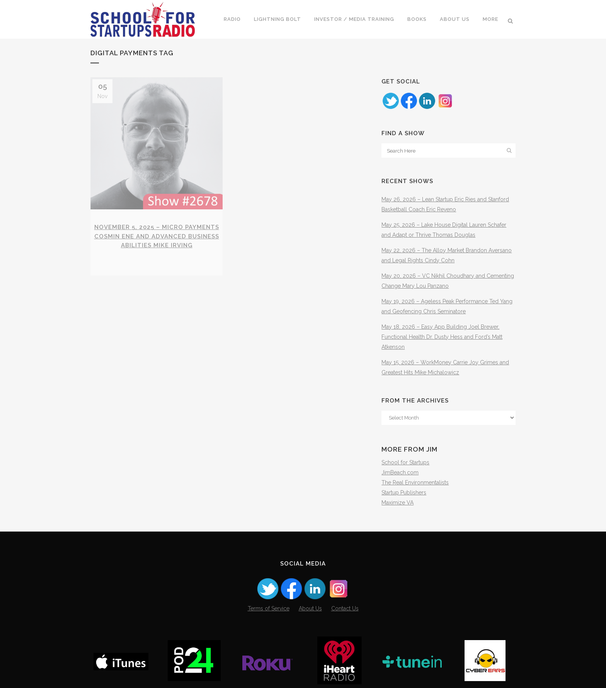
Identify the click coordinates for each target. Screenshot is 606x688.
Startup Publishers (403, 492)
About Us (310, 608)
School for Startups (405, 462)
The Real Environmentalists (415, 482)
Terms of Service (268, 608)
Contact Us (345, 608)
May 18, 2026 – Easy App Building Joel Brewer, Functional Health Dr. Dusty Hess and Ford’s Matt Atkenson (441, 337)
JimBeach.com (400, 472)
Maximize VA (397, 502)
